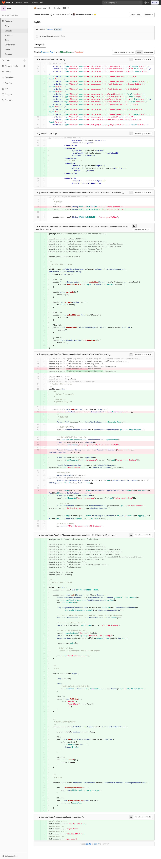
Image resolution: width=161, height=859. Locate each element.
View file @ (143, 59)
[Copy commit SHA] (51, 14)
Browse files (135, 15)
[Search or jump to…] (122, 2)
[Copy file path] (64, 59)
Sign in (154, 3)
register (88, 844)
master (57, 29)
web (44, 8)
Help (41, 2)
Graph (7, 49)
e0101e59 (65, 8)
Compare (8, 54)
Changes (40, 44)
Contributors (10, 45)
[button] (14, 856)
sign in (96, 844)
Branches (8, 35)
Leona (37, 8)
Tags (7, 40)
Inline (139, 52)
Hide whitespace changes (124, 52)
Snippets (35, 2)
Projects (19, 2)
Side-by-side (148, 52)
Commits (8, 31)
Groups (26, 2)
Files (7, 26)
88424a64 (49, 29)
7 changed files (48, 52)
